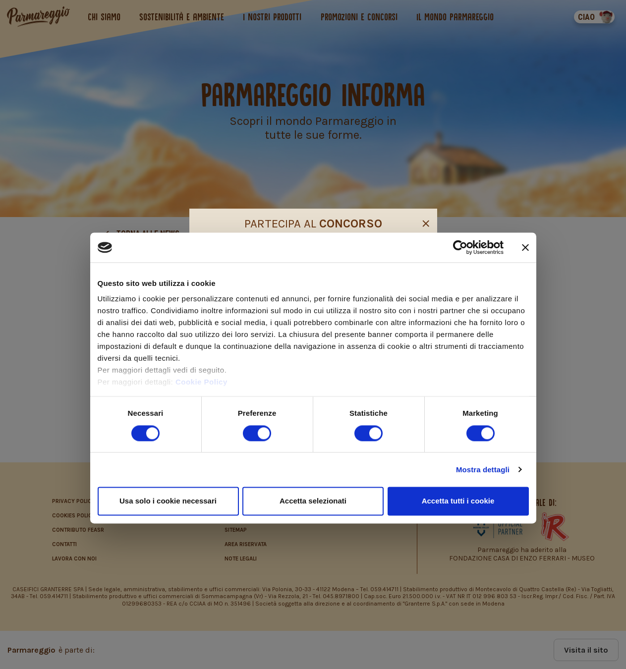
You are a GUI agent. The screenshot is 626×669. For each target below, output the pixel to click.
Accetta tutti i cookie (458, 501)
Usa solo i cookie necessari (168, 501)
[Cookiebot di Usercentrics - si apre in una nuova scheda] (460, 247)
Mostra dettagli (483, 469)
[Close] (425, 222)
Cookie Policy (201, 382)
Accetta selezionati (313, 501)
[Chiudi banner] (525, 247)
